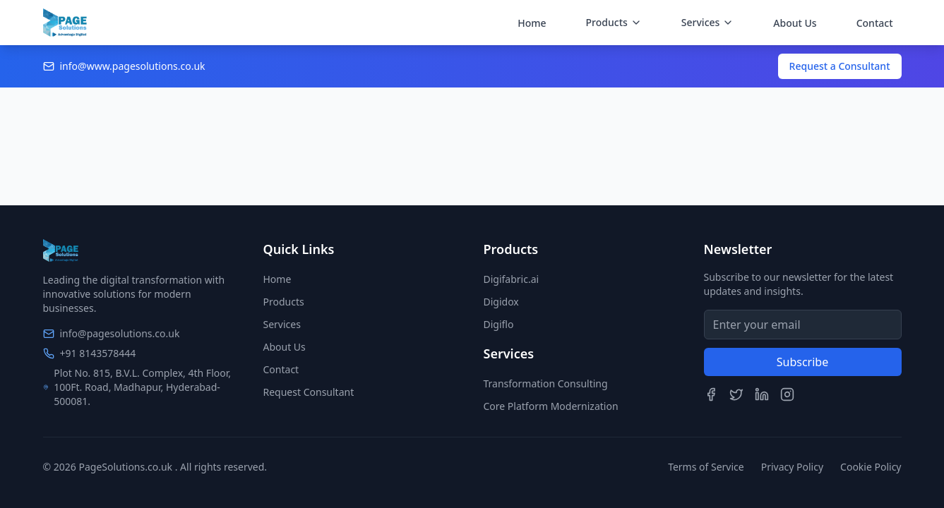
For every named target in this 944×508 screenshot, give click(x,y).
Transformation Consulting (546, 383)
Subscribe (802, 362)
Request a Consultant (839, 66)
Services (282, 324)
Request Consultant (308, 392)
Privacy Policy (792, 466)
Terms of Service (706, 466)
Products (283, 301)
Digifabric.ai (511, 279)
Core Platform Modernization (551, 406)
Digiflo (499, 324)
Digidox (501, 301)
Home (532, 23)
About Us (794, 23)
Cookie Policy (870, 466)
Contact (874, 23)
